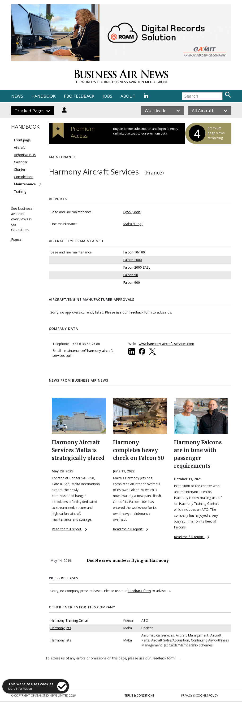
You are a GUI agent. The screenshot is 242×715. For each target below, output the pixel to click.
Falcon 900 (131, 282)
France (16, 239)
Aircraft (19, 147)
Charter (19, 169)
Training (20, 191)
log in (162, 128)
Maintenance (25, 184)
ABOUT (128, 96)
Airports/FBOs (25, 155)
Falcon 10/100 (134, 252)
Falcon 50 (130, 275)
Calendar (20, 162)
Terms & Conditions (139, 695)
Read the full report (69, 529)
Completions (23, 176)
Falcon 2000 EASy (136, 267)
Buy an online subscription (132, 128)
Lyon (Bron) (132, 212)
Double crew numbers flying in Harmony (128, 560)
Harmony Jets (60, 628)
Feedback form (140, 312)
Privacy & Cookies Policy (199, 695)
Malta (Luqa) (133, 224)
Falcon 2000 (132, 259)
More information (20, 689)
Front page (22, 140)
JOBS (107, 96)
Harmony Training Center (69, 620)
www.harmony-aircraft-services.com (166, 343)
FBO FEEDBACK (79, 96)
